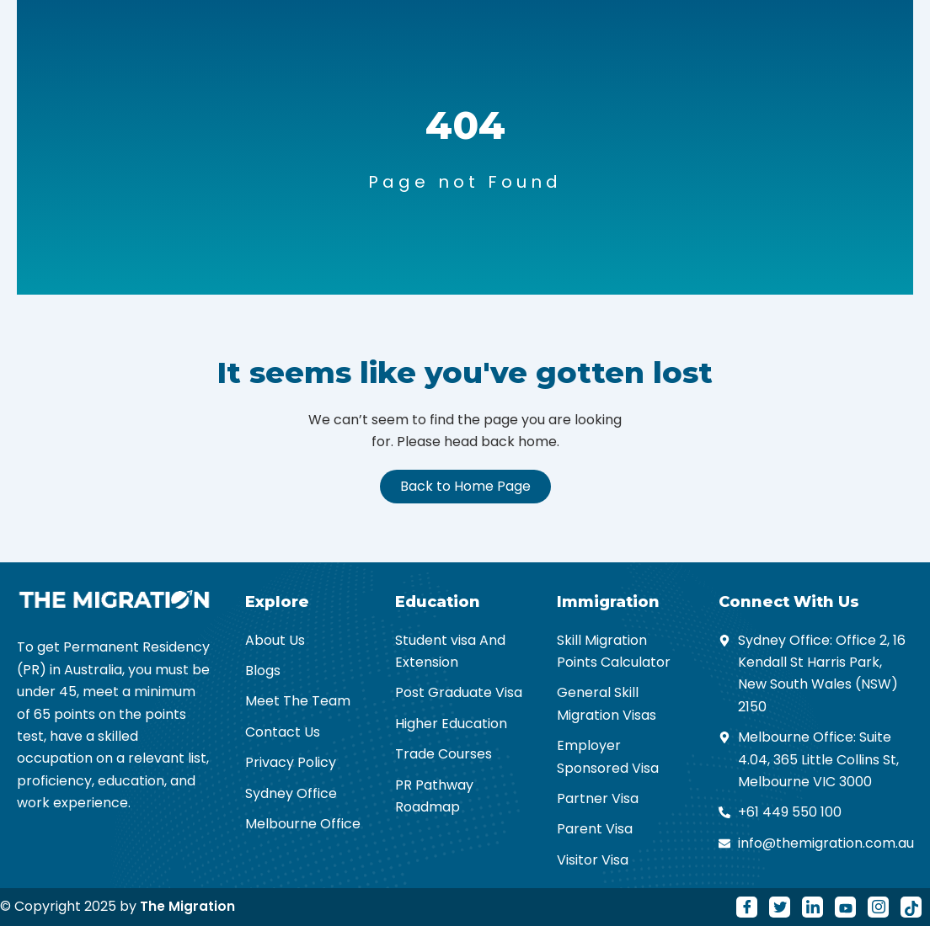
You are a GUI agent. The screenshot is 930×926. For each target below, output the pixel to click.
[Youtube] (845, 907)
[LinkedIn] (812, 907)
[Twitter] (779, 907)
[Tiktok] (911, 907)
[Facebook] (746, 907)
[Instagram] (878, 907)
